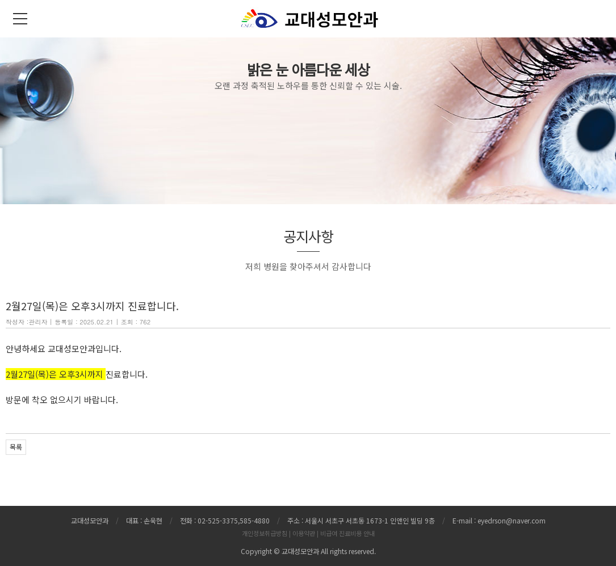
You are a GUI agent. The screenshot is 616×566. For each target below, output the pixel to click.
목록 (16, 446)
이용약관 (303, 533)
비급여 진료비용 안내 (347, 533)
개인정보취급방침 (264, 533)
